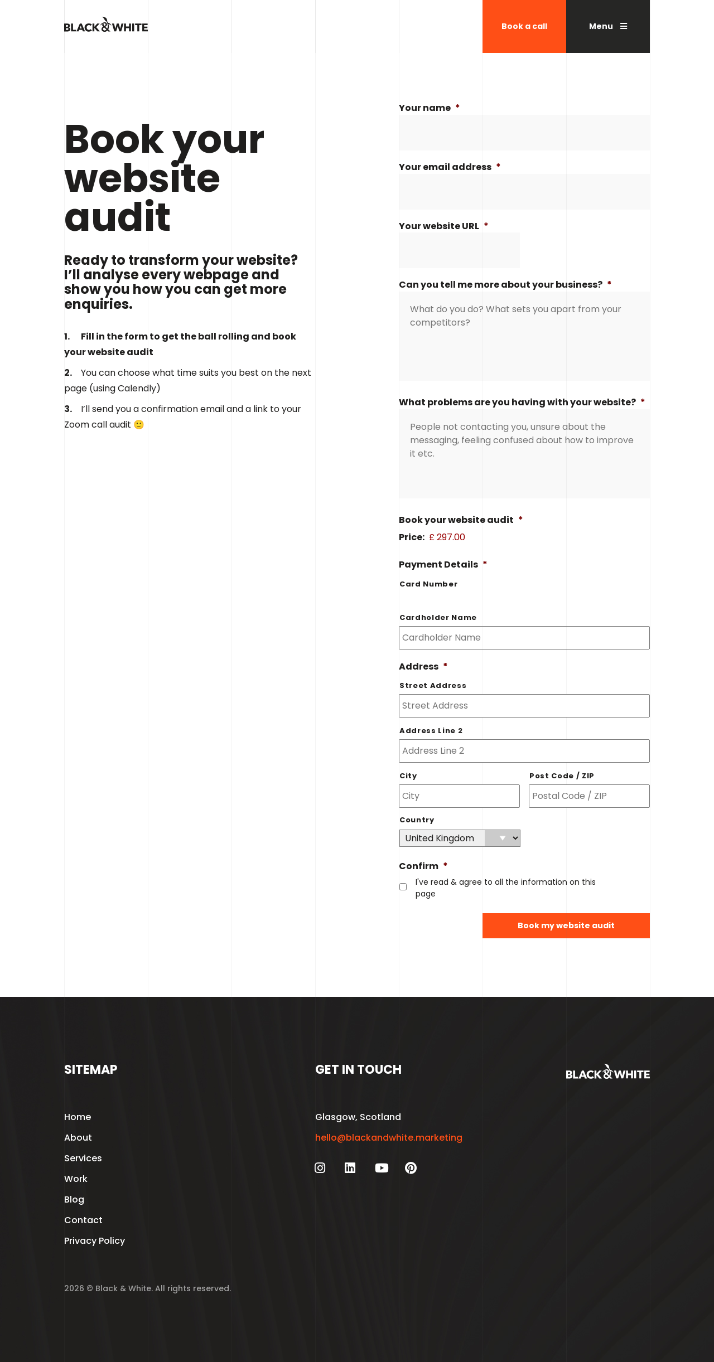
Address (423, 667)
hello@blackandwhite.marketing (388, 1137)
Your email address (450, 167)
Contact (83, 1220)
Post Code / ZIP (562, 775)
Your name (429, 108)
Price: (411, 537)
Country (417, 820)
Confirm (423, 867)
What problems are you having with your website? (522, 403)
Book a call (524, 26)
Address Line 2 (430, 730)
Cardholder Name (438, 617)
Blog (74, 1199)
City (408, 775)
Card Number (428, 584)
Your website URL (444, 226)
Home (77, 1117)
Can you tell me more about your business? (505, 285)
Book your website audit (461, 520)
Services (83, 1158)
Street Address (432, 685)
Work (76, 1178)
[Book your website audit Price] (517, 537)
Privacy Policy (94, 1240)
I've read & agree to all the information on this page (506, 887)
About (78, 1137)
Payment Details (443, 565)
